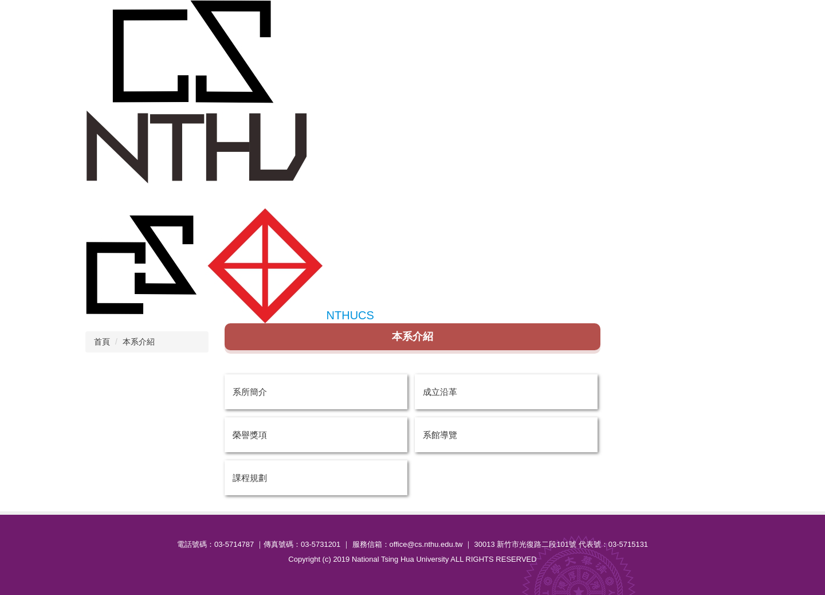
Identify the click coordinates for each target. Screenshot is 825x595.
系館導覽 (440, 435)
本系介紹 (139, 341)
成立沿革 (440, 392)
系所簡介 (250, 392)
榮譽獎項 (250, 435)
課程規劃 (250, 478)
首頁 (102, 341)
